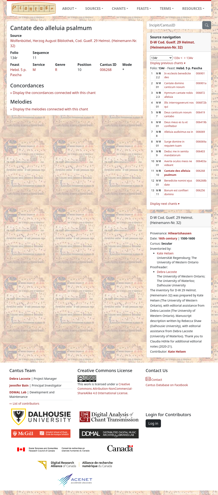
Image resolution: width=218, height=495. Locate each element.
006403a (201, 161)
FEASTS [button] (143, 8)
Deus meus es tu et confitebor (176, 124)
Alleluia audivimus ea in (178, 132)
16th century (167, 238)
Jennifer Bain (19, 385)
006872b (201, 102)
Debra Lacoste (167, 272)
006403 (200, 151)
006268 (106, 69)
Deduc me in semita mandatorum (176, 153)
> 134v (188, 58)
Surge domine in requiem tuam (174, 143)
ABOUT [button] (68, 8)
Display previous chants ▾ (167, 63)
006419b (201, 122)
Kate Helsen (165, 253)
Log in (153, 423)
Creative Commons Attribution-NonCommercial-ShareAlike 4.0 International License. (104, 388)
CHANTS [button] (119, 8)
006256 (200, 190)
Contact (154, 380)
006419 (200, 112)
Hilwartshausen (179, 233)
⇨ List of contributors (24, 403)
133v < (177, 58)
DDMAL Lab (17, 392)
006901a (201, 83)
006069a (201, 141)
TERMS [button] (165, 8)
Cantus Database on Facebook (167, 385)
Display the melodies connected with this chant (50, 109)
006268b (201, 180)
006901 (200, 73)
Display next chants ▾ (164, 204)
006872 (200, 93)
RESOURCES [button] (192, 8)
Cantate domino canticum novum (174, 85)
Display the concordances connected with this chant (54, 92)
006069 (200, 132)
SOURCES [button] (93, 8)
